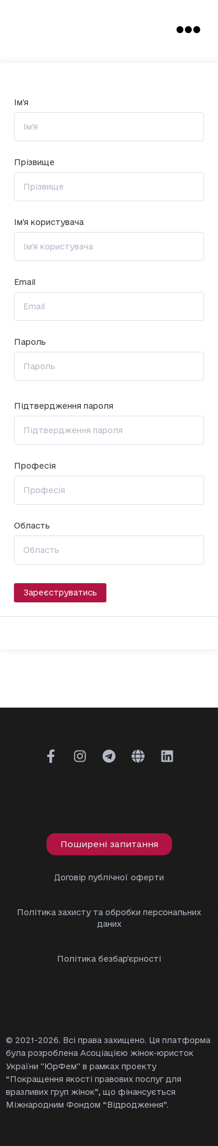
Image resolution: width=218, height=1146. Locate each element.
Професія (35, 466)
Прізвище (34, 162)
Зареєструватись (60, 592)
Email (24, 282)
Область (32, 526)
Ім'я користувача (49, 222)
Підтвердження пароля (63, 406)
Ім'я (21, 102)
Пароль (30, 342)
